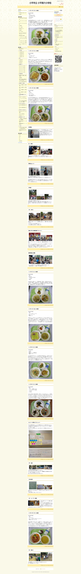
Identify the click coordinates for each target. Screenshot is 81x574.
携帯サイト (56, 53)
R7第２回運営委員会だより (23, 105)
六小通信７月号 (21, 56)
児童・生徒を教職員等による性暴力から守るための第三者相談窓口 (59, 31)
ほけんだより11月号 (22, 66)
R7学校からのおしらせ (22, 12)
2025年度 (20, 142)
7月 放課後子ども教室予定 (22, 92)
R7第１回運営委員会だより (23, 108)
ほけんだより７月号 (22, 70)
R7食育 (20, 14)
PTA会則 (56, 49)
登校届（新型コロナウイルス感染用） (59, 44)
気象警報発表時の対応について (23, 130)
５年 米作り (21, 31)
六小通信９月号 (21, 55)
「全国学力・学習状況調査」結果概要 (23, 119)
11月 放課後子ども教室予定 (23, 85)
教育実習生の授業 (22, 35)
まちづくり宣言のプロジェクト (23, 44)
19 (58, 20)
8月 (19, 139)
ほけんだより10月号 (22, 67)
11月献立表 (21, 59)
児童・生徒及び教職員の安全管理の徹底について (23, 80)
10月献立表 (21, 61)
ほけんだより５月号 (22, 72)
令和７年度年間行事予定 (23, 81)
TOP (19, 11)
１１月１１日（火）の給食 (23, 21)
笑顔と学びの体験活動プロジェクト (23, 33)
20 (59, 20)
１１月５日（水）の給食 (23, 40)
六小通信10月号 (21, 53)
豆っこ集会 (20, 27)
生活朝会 (20, 25)
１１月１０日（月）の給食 (23, 19)
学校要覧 (20, 77)
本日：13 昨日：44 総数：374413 (61, 4)
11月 (20, 134)
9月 (19, 137)
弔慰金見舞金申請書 (58, 51)
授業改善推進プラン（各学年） (23, 121)
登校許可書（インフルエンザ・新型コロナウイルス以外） (59, 37)
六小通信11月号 (21, 52)
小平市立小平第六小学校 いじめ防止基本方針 (23, 128)
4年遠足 (20, 30)
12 (58, 19)
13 (59, 19)
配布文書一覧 (21, 48)
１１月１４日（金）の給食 (23, 24)
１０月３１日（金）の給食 (23, 39)
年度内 (56, 13)
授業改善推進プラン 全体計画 (23, 124)
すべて (59, 13)
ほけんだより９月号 (22, 69)
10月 (20, 136)
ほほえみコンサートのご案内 (23, 112)
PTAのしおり (57, 48)
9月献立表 (20, 62)
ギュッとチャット (58, 33)
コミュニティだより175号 (22, 99)
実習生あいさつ (21, 28)
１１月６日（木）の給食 (23, 42)
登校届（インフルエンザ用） (59, 42)
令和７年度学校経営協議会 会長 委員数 (23, 101)
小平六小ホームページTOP (59, 28)
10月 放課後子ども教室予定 (23, 88)
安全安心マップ (21, 115)
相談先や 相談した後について (23, 76)
